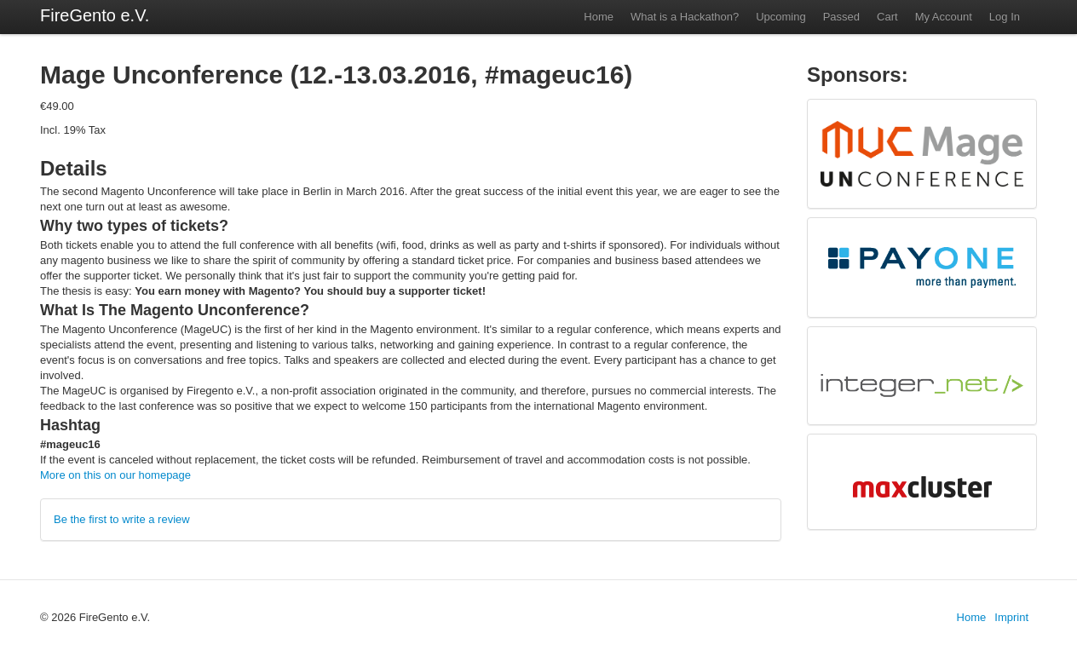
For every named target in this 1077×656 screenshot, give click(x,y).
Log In (1004, 16)
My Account (943, 16)
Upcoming (781, 16)
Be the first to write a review (122, 519)
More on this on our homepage (115, 475)
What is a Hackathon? (685, 16)
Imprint (1011, 617)
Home (598, 16)
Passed (841, 16)
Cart (887, 16)
